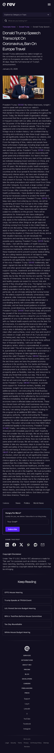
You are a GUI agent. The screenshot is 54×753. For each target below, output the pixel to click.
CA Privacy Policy (36, 743)
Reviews (27, 746)
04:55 (20, 311)
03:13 (40, 241)
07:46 (5, 428)
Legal (7, 743)
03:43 (31, 262)
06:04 (35, 356)
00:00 (20, 105)
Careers (27, 683)
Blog (27, 674)
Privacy (26, 743)
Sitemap (46, 743)
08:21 (5, 452)
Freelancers (27, 688)
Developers (27, 679)
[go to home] (27, 648)
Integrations (27, 660)
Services (27, 655)
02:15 (44, 198)
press (27, 693)
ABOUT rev (27, 665)
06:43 (26, 383)
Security (13, 743)
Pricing (27, 669)
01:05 (41, 150)
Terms (20, 743)
